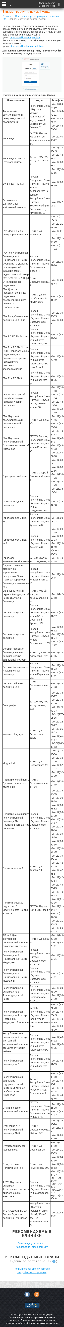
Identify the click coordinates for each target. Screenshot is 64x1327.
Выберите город (47, 6)
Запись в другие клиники (32, 1243)
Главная (7, 16)
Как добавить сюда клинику (32, 1246)
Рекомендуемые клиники (32, 1233)
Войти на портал (46, 3)
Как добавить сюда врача (31, 1272)
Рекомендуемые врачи (32, 1257)
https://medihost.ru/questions (25, 37)
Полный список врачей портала (32, 1268)
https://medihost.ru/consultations (27, 46)
